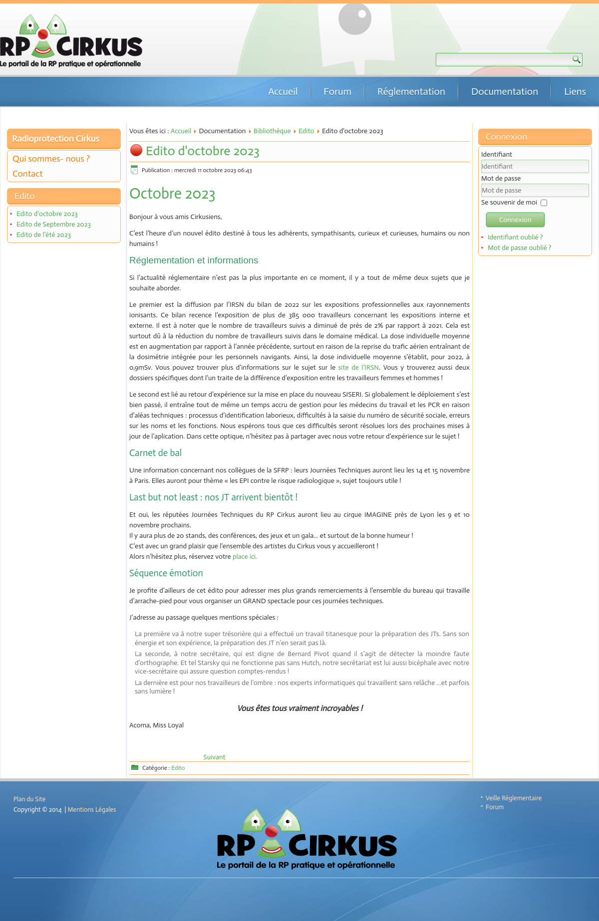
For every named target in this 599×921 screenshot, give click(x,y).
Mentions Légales (92, 809)
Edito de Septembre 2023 (53, 224)
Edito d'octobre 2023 (47, 214)
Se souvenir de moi (509, 202)
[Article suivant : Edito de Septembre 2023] (214, 757)
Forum (337, 91)
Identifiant (496, 154)
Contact (27, 173)
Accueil (283, 91)
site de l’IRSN (358, 367)
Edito (306, 131)
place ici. (245, 556)
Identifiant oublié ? (515, 237)
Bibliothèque (272, 131)
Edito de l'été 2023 (43, 234)
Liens (575, 91)
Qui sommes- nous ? (51, 158)
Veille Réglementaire (514, 798)
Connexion (515, 220)
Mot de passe (501, 178)
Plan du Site (29, 799)
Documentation (504, 91)
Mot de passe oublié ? (520, 247)
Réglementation (411, 91)
